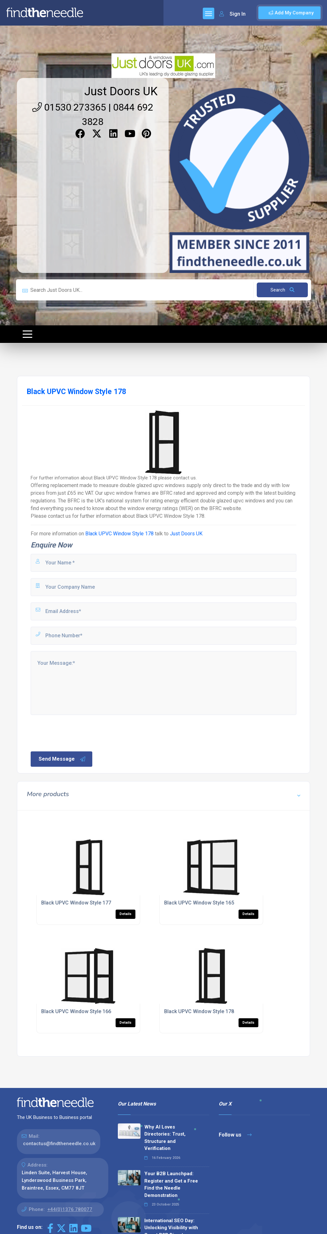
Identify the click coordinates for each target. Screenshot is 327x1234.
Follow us (235, 1135)
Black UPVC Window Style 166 (76, 1011)
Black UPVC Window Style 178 (119, 534)
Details (125, 914)
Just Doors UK (120, 91)
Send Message (62, 759)
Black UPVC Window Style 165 (199, 903)
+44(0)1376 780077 (69, 1209)
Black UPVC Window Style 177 (76, 903)
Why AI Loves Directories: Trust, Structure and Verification (165, 1138)
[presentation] (78, 732)
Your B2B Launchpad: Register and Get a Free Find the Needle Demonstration (171, 1184)
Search (282, 290)
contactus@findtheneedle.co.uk (59, 1143)
